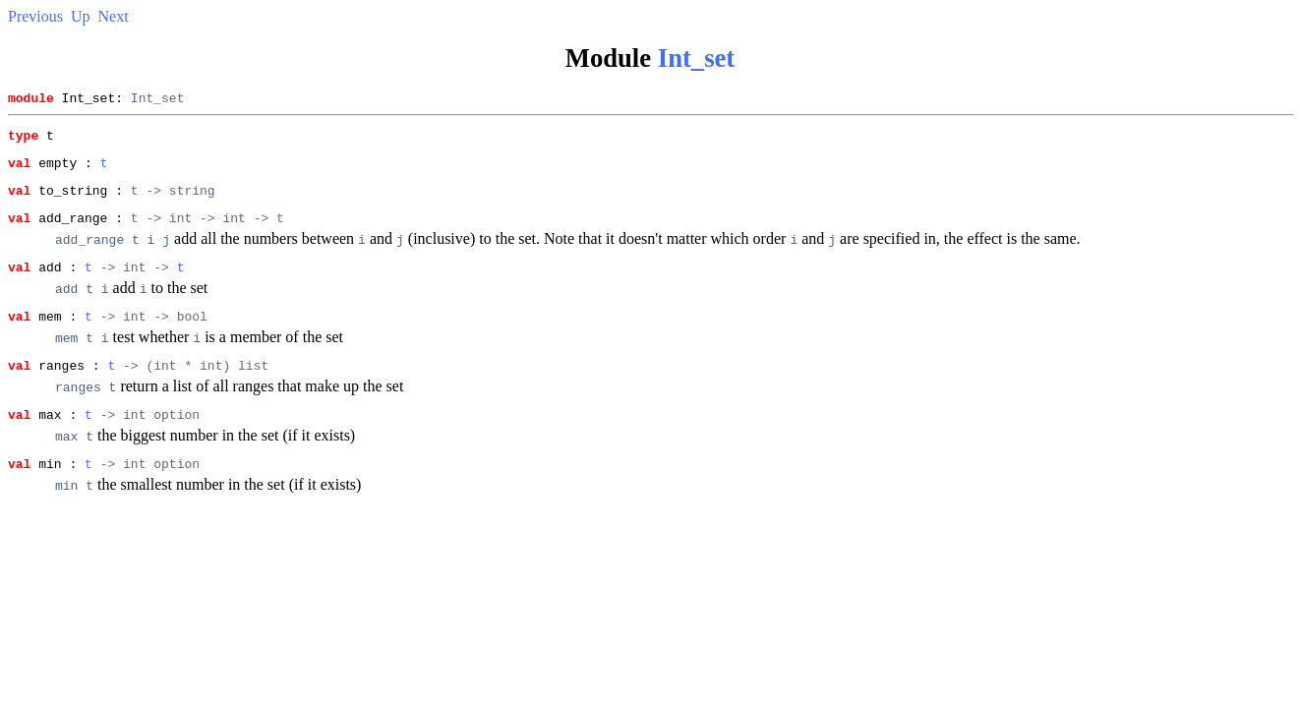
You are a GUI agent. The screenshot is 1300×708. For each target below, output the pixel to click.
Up (80, 16)
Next (113, 16)
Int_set (697, 58)
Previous (35, 16)
